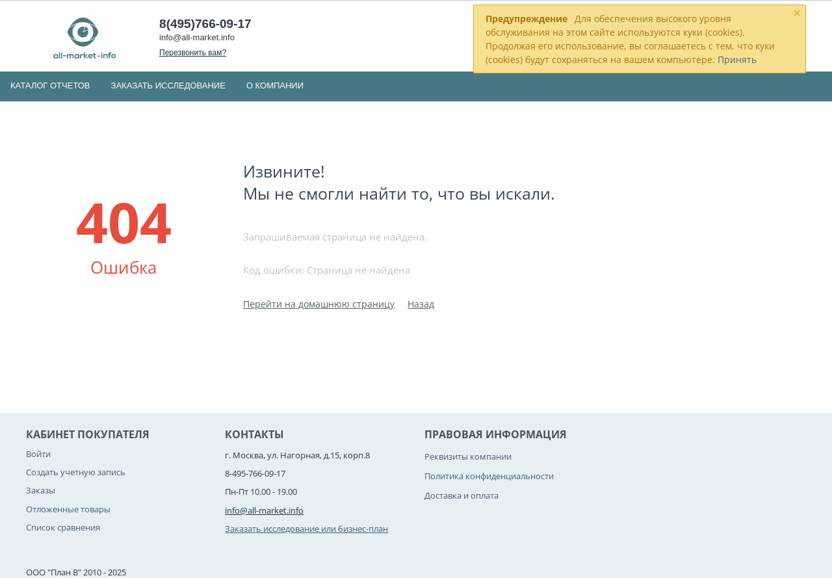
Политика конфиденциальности (489, 476)
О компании (275, 85)
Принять (737, 59)
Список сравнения (63, 527)
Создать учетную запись (75, 472)
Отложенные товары (68, 509)
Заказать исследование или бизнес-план (306, 528)
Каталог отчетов (50, 85)
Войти (38, 454)
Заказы (40, 490)
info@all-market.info (197, 37)
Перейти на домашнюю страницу (319, 304)
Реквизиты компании (468, 456)
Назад (421, 304)
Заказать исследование (168, 85)
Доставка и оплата (461, 495)
